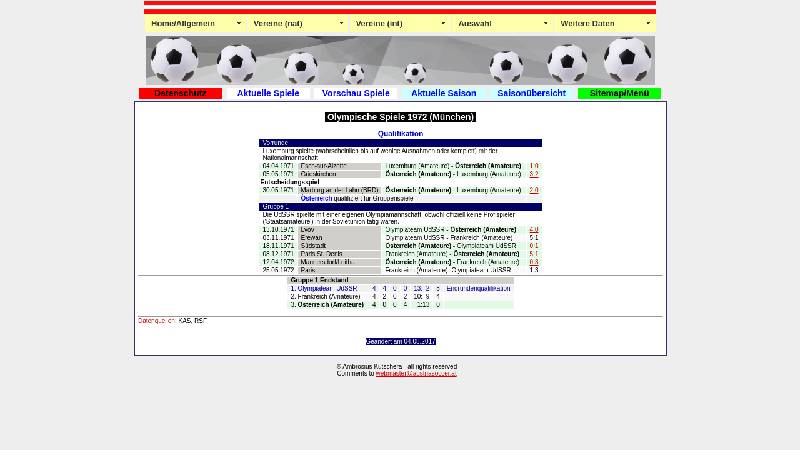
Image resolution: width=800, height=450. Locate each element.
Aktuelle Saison (443, 93)
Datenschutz (180, 93)
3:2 (534, 174)
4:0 (534, 229)
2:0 (534, 190)
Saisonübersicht (532, 93)
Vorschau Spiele (356, 93)
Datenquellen (156, 321)
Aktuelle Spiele (268, 93)
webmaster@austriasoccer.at (416, 373)
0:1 (534, 245)
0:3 (534, 262)
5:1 (534, 254)
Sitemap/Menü (619, 93)
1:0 (534, 165)
